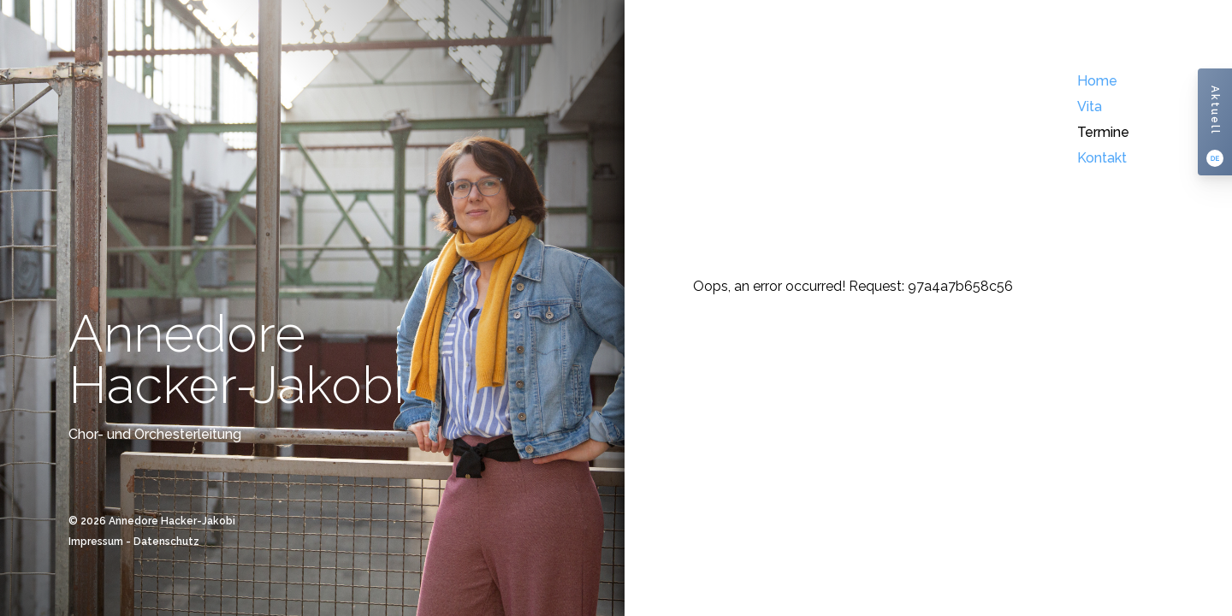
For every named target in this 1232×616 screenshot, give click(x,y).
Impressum (95, 542)
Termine (1103, 132)
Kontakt (1102, 158)
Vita (1089, 106)
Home (1097, 81)
